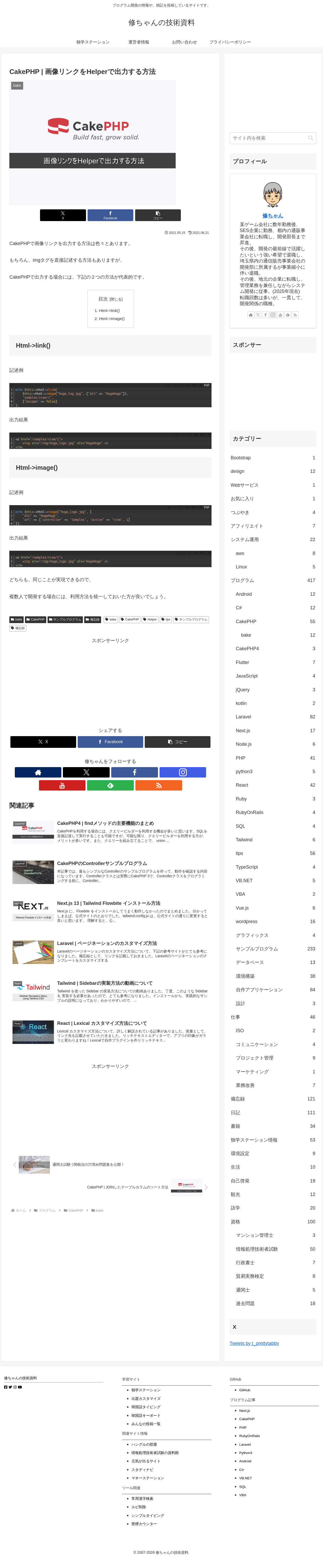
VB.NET (245, 1478)
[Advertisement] (110, 682)
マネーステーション (147, 1478)
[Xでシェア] (76, 215)
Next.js (244, 1411)
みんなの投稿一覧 (146, 1424)
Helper (150, 620)
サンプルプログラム (65, 620)
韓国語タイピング (146, 1407)
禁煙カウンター (144, 1524)
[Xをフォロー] (86, 773)
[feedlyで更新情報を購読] (134, 773)
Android (245, 1461)
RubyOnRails (249, 1436)
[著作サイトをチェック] (74, 773)
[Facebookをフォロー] (98, 773)
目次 (103, 299)
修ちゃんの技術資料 (20, 1378)
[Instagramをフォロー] (110, 773)
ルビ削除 (138, 1507)
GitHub (244, 1390)
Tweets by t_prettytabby (254, 1343)
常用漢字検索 (142, 1499)
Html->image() (112, 319)
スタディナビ (142, 1470)
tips (165, 620)
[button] (144, 215)
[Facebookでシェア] (110, 215)
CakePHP (35, 620)
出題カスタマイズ (146, 1399)
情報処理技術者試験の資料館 (155, 1453)
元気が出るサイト (146, 1461)
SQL (242, 1487)
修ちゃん (272, 215)
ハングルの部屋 (144, 1444)
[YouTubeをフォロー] (122, 773)
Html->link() (110, 310)
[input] (273, 138)
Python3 (245, 1453)
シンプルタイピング (147, 1516)
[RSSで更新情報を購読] (146, 773)
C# (241, 1470)
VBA (242, 1495)
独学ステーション (146, 1390)
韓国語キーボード (146, 1416)
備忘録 (93, 620)
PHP (243, 1428)
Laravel (245, 1444)
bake (16, 620)
